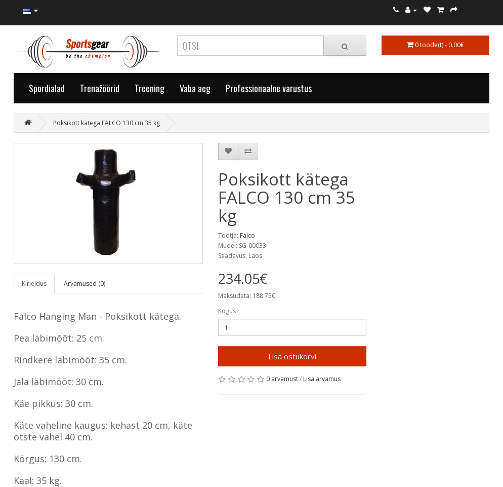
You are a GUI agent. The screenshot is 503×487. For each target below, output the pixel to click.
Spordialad (47, 88)
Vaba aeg (195, 88)
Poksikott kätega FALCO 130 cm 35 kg (106, 123)
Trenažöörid (99, 88)
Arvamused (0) (84, 283)
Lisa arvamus (322, 378)
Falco (247, 235)
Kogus (227, 311)
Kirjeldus (34, 283)
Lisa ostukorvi (292, 356)
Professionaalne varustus (269, 88)
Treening (149, 88)
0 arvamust (282, 378)
